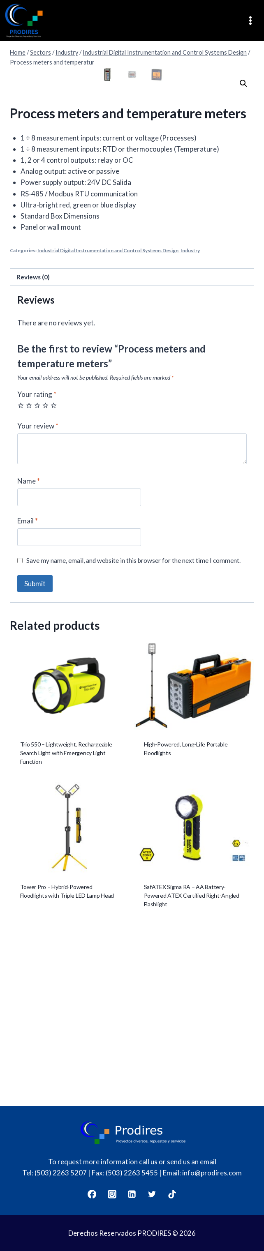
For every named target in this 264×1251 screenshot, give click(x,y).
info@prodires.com (212, 1172)
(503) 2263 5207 (61, 1172)
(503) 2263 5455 (132, 1172)
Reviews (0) (33, 441)
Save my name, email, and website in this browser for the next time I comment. (133, 724)
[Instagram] (112, 1194)
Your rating (36, 558)
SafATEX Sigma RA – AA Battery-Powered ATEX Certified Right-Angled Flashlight (191, 1059)
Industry (190, 414)
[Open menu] (253, 21)
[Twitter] (152, 1194)
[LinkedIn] (132, 1194)
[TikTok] (172, 1194)
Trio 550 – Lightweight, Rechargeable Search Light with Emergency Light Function (66, 917)
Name (28, 644)
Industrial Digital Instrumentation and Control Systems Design (107, 414)
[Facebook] (92, 1194)
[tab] (132, 441)
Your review (37, 589)
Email (27, 684)
